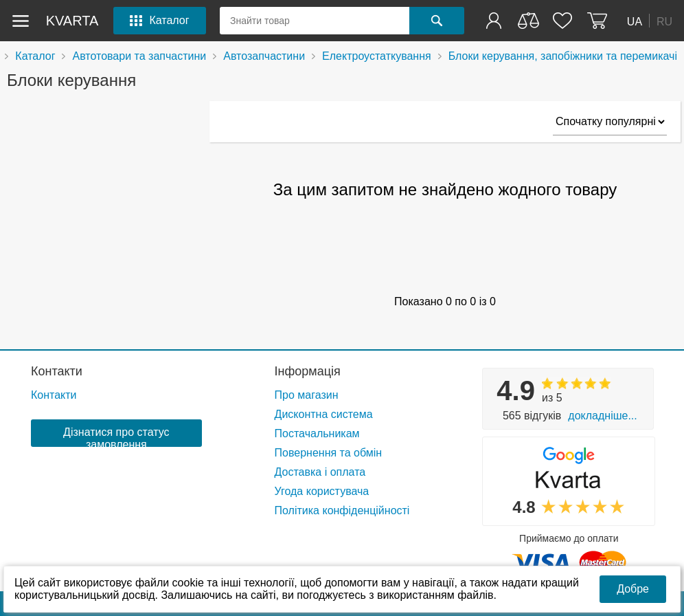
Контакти (56, 371)
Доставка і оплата (320, 472)
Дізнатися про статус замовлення (116, 436)
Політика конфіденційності (342, 510)
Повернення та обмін (329, 453)
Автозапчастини (264, 56)
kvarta (72, 20)
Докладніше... (602, 415)
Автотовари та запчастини (139, 56)
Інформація (308, 371)
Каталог (35, 56)
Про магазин (307, 395)
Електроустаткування (376, 56)
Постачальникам (317, 433)
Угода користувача (322, 491)
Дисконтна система (324, 414)
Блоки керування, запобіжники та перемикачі (562, 56)
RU (664, 21)
